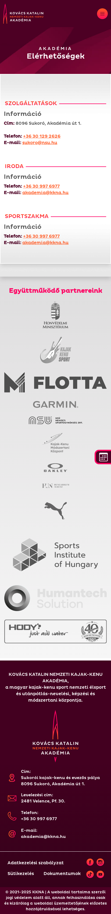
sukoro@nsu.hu (39, 142)
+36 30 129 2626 (41, 136)
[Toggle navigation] (102, 13)
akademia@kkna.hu (45, 192)
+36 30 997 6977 (41, 186)
